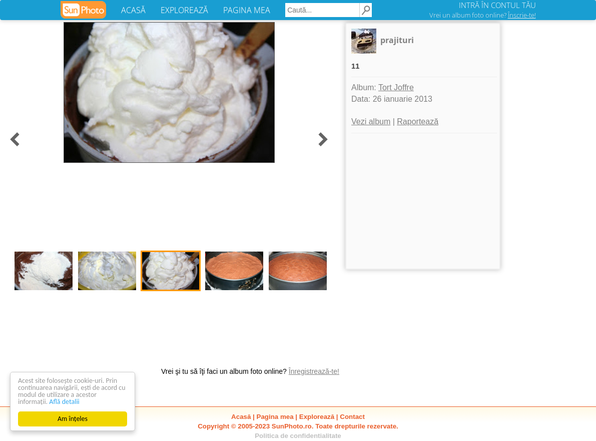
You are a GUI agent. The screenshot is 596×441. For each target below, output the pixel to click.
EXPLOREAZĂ (184, 10)
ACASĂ (133, 10)
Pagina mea (275, 416)
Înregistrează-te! (314, 371)
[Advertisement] (423, 201)
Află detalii (64, 401)
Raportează (417, 121)
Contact (352, 416)
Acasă (241, 416)
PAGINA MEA (246, 10)
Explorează (316, 416)
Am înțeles (73, 418)
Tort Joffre (396, 87)
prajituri (397, 40)
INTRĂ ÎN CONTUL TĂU (497, 5)
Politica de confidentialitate (298, 435)
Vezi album (370, 121)
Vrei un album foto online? (482, 15)
